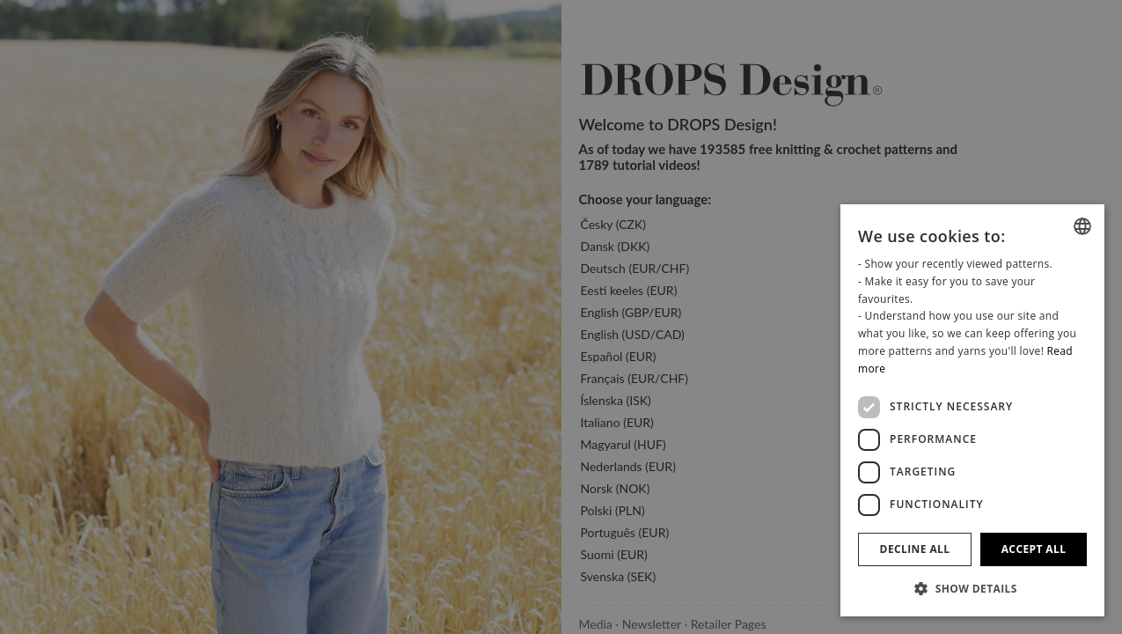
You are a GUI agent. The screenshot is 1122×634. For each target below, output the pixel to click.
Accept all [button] (1034, 549)
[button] (972, 588)
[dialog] (972, 410)
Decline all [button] (915, 549)
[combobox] (1082, 226)
